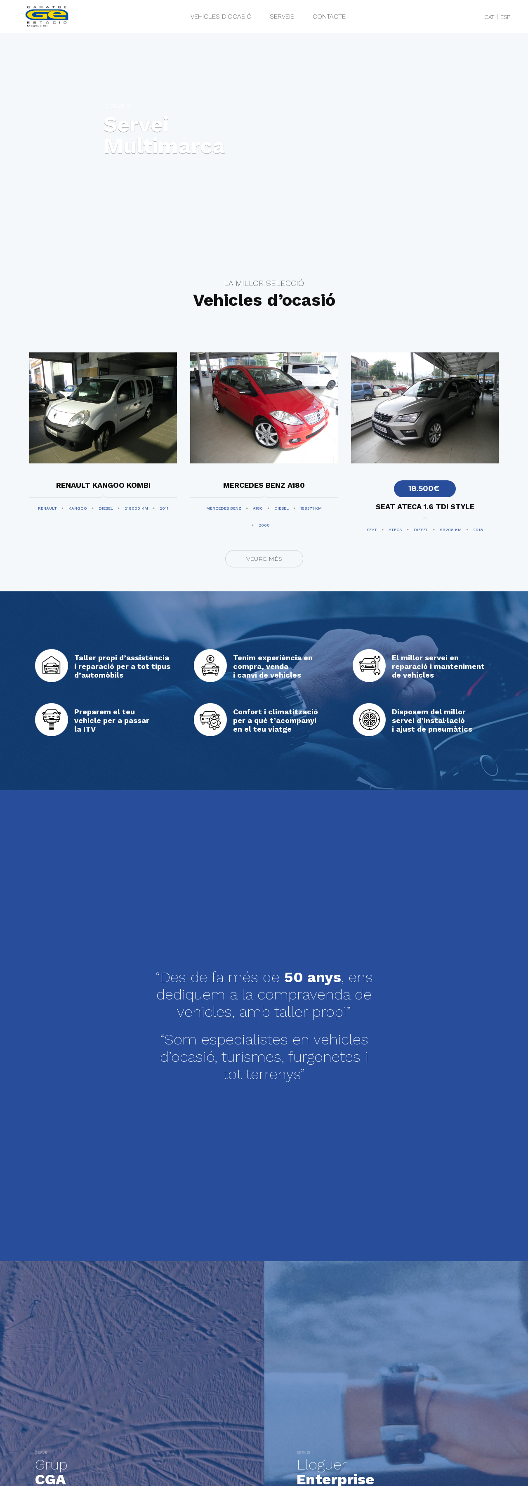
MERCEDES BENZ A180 (264, 485)
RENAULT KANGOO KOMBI (103, 485)
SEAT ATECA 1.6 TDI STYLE (425, 506)
